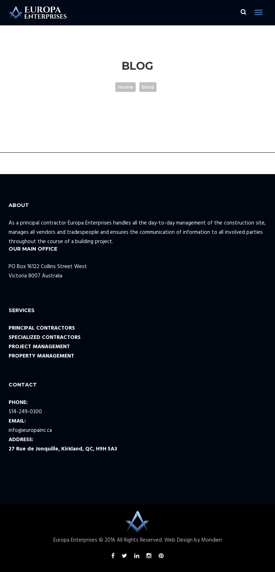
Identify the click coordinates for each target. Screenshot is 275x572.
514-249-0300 (25, 412)
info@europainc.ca (30, 430)
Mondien (211, 540)
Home (125, 87)
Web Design (178, 540)
